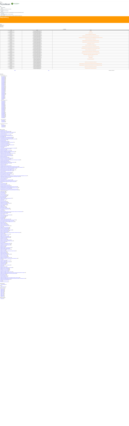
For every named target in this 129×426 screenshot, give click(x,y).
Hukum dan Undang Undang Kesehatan (5, 212)
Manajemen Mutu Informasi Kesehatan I (5, 236)
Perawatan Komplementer (3, 178)
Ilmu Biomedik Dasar (2, 192)
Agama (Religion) (2, 136)
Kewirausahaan (2, 233)
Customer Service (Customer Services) (5, 177)
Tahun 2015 (2, 85)
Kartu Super (15, 12)
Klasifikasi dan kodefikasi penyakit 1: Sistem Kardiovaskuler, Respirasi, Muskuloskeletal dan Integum (12, 272)
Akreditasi (2, 298)
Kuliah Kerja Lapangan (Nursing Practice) (5, 173)
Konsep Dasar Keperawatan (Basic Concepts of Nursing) (7, 132)
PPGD (1, 182)
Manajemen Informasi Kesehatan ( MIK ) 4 (5, 243)
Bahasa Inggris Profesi (3, 207)
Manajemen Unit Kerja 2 (3, 251)
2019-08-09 (2, 295)
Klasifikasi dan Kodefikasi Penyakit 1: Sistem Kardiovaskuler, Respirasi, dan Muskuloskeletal (11, 211)
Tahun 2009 (3, 90)
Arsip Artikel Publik (3, 284)
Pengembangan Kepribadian (3, 253)
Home (1, 24)
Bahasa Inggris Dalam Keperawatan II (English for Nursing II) (7, 181)
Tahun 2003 (3, 93)
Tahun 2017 (2, 83)
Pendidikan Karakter (2, 206)
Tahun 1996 (2, 117)
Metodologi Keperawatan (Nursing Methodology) (6, 137)
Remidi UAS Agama (91, 57)
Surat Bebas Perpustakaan (20, 12)
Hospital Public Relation (3, 262)
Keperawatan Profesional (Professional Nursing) (6, 155)
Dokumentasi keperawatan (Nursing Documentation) (6, 142)
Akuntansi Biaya (2, 242)
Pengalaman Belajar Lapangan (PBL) (4, 248)
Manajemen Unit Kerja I (3, 238)
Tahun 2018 (2, 82)
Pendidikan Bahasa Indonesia (3, 202)
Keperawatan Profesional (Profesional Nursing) (6, 158)
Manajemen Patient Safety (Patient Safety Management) (7, 153)
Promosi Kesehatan (2, 216)
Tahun (2, 99)
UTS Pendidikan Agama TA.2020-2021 (90, 43)
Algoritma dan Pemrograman (4, 231)
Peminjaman (6, 10)
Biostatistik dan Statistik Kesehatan (4, 228)
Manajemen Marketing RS (3, 252)
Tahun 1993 (2, 97)
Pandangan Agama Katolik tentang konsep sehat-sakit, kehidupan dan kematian (90, 51)
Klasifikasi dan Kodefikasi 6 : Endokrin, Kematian (6, 271)
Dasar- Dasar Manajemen (3, 195)
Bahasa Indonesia (2, 197)
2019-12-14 (2, 294)
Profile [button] (2, 8)
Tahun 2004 (3, 92)
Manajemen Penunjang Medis (3, 256)
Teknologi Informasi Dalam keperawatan (5, 165)
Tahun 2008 (3, 113)
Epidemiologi (1, 205)
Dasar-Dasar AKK (2, 193)
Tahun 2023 (3, 78)
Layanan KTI (7, 12)
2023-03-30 (2, 290)
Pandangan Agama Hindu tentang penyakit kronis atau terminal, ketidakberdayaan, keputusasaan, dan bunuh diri (90, 37)
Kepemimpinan (2, 218)
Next (15, 70)
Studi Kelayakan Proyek (3, 263)
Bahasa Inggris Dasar (3, 196)
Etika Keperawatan (2, 140)
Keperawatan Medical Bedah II (4, 160)
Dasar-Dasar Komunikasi (3, 201)
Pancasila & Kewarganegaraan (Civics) (5, 134)
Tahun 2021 (2, 80)
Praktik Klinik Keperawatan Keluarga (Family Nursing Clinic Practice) (8, 186)
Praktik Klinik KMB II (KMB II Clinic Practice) (5, 163)
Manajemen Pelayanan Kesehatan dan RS (5, 254)
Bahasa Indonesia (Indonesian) (4, 157)
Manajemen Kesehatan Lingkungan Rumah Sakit (6, 267)
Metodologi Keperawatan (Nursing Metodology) (6, 135)
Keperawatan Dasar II (3, 146)
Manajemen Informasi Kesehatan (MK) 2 (5, 225)
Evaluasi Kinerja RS (2, 264)
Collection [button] (2, 13)
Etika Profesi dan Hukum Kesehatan (4, 208)
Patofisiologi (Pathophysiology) (4, 141)
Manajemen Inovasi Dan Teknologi (4, 269)
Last (48, 70)
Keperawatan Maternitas (3, 156)
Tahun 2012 (2, 87)
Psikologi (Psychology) (3, 149)
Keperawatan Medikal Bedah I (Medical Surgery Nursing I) (7, 151)
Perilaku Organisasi (2, 200)
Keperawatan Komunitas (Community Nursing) (6, 172)
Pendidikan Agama (2, 191)
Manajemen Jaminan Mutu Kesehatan (4, 234)
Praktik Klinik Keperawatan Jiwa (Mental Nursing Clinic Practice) (8, 168)
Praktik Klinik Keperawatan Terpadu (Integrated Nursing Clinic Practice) (9, 187)
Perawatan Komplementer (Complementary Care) (6, 170)
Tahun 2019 (2, 81)
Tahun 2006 (3, 115)
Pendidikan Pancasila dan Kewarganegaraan (5, 198)
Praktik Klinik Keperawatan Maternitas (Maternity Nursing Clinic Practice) (9, 166)
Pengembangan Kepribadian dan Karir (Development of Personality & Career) (9, 176)
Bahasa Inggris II (2, 217)
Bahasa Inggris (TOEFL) (3, 274)
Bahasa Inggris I (2, 210)
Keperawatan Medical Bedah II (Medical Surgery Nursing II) (7, 162)
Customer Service (2, 171)
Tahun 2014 (2, 109)
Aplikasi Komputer (2, 222)
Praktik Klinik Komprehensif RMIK (4, 281)
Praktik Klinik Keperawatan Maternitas (5, 161)
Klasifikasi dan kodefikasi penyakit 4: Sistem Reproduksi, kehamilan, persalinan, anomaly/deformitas (12, 278)
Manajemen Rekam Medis (3, 215)
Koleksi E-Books (3, 286)
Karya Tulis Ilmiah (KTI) (3, 183)
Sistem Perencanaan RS (3, 241)
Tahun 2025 (3, 76)
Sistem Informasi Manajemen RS (4, 229)
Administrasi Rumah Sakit (3, 213)
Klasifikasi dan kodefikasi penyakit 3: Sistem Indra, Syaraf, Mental (8, 273)
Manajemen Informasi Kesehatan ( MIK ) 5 (5, 257)
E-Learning (1, 2)
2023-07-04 (2, 291)
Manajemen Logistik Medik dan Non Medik (5, 261)
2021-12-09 (2, 293)
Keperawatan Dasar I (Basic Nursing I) (5, 131)
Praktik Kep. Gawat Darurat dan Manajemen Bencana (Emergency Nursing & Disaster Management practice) (13, 175)
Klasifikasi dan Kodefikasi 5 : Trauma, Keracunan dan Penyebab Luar (8, 258)
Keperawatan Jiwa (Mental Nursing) (4, 152)
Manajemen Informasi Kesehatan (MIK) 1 (5, 203)
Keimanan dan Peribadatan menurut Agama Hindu (90, 34)
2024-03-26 (2, 289)
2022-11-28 (2, 292)
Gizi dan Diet (1, 147)
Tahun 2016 (2, 84)
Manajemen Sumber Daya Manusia (4, 227)
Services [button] (2, 11)
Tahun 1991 (2, 98)
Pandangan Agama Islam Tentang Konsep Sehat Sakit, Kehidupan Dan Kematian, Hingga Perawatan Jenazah (90, 63)
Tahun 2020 (3, 104)
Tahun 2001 (2, 95)
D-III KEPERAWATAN (2, 130)
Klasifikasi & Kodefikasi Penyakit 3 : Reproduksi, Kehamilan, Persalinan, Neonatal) (10, 232)
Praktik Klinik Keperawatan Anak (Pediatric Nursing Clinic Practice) (8, 180)
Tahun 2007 (3, 91)
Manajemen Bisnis (2, 246)
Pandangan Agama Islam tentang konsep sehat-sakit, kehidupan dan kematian (90, 40)
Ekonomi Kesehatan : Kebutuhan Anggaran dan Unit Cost (7, 221)
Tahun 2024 (3, 77)
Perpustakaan (9, 4)
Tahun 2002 (3, 94)
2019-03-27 (2, 296)
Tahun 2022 (3, 79)
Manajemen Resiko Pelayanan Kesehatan (5, 249)
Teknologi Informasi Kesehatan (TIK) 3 (5, 237)
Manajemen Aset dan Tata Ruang (4, 268)
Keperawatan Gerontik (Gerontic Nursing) (5, 150)
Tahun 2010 (2, 89)
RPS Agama (90, 31)
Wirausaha (1, 226)
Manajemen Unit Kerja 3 (3, 266)
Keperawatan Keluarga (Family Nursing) (5, 185)
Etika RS (1, 259)
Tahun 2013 (2, 86)
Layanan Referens (11, 12)
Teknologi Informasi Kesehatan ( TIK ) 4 (5, 244)
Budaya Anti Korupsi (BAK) (3, 239)
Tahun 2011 (2, 88)
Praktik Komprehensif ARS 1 (3, 276)
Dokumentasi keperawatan (3, 139)
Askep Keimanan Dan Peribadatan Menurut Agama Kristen (91, 66)
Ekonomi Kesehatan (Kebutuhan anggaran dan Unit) (6, 220)
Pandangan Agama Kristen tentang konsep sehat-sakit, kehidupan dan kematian (90, 46)
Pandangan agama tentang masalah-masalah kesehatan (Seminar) (90, 54)
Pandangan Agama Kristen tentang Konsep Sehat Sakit (90, 68)
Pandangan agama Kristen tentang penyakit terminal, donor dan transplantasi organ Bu (90, 48)
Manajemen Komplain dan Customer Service (5, 247)
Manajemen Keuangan (3, 223)
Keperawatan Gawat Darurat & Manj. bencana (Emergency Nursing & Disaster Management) (11, 167)
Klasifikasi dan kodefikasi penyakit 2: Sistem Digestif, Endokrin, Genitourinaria (9, 277)
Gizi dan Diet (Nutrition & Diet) (4, 145)
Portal (0, 1)
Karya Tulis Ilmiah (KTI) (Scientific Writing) (5, 188)
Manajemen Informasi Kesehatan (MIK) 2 (5, 279)
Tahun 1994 (2, 96)
